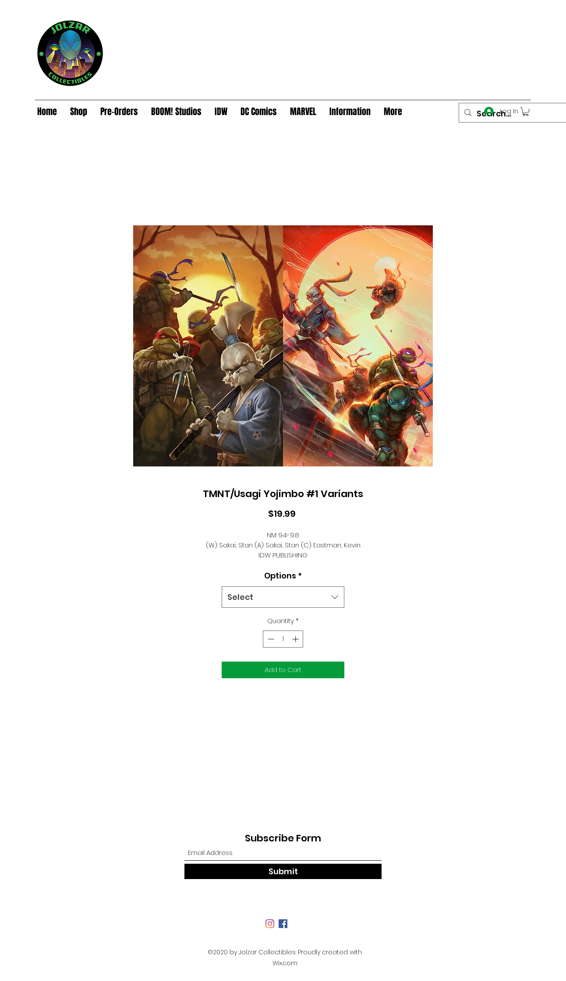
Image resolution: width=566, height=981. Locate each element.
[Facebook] (283, 923)
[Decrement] (270, 639)
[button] (525, 111)
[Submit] (283, 871)
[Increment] (296, 639)
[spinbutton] (283, 639)
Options (283, 575)
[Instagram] (269, 923)
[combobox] (283, 597)
